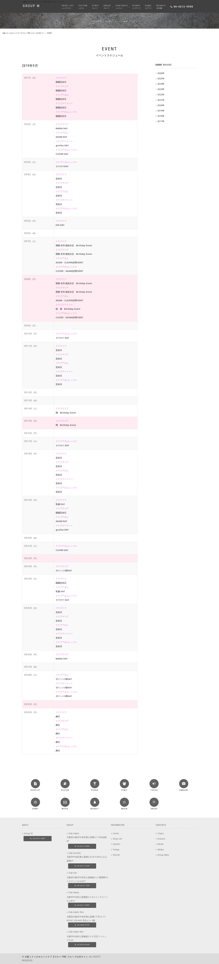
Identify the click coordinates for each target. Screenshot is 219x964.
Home (116, 833)
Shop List (117, 838)
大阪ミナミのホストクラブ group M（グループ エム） (44, 2)
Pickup (116, 849)
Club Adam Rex (75, 931)
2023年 (160, 89)
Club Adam (73, 833)
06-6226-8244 (82, 945)
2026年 (160, 73)
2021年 (160, 99)
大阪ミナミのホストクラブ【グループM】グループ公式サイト (56, 956)
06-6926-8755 (82, 925)
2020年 (160, 105)
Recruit (116, 854)
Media (160, 849)
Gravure (161, 838)
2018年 (160, 115)
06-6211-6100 (82, 866)
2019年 (160, 110)
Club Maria (73, 892)
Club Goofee (74, 853)
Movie (160, 844)
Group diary (163, 854)
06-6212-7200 (82, 886)
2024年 (160, 83)
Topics (160, 833)
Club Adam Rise (76, 912)
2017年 (160, 121)
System (116, 844)
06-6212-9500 (183, 6)
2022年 (160, 94)
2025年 (160, 78)
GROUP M (31, 6)
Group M (28, 833)
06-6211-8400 (82, 905)
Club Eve (72, 872)
